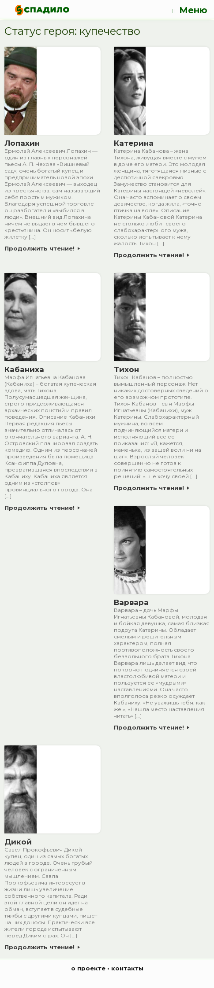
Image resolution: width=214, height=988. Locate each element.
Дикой (18, 841)
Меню (190, 10)
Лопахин (22, 143)
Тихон (126, 369)
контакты (127, 968)
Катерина (134, 143)
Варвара (131, 602)
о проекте (88, 968)
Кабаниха (24, 369)
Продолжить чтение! (42, 248)
